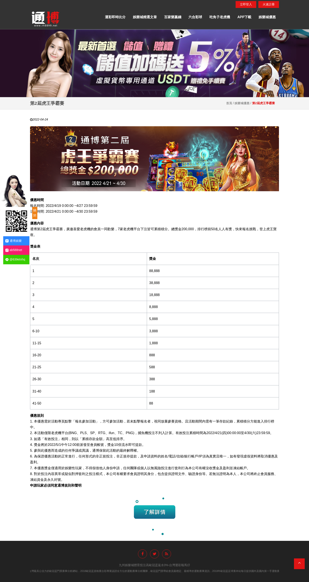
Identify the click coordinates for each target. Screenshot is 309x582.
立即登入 (246, 4)
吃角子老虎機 (219, 17)
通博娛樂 (13, 241)
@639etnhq (15, 259)
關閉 (34, 213)
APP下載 (244, 17)
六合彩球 (195, 17)
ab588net (13, 250)
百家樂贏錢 (172, 17)
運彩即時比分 (115, 17)
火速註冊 (269, 4)
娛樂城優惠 (267, 17)
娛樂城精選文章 (145, 17)
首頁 (229, 103)
